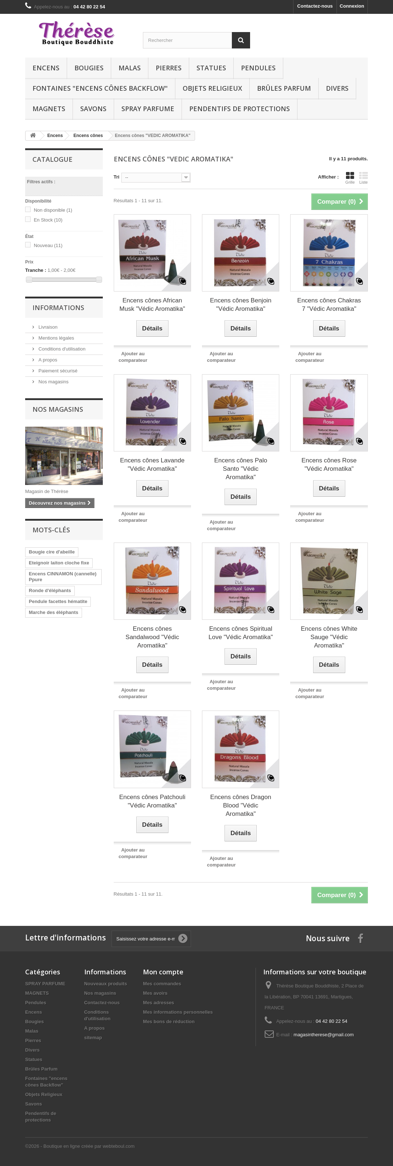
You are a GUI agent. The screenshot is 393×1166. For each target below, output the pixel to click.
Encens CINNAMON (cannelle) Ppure (63, 576)
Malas (129, 67)
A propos (47, 360)
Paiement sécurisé (57, 370)
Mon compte (163, 971)
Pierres (169, 67)
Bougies (89, 67)
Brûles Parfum (284, 88)
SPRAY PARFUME (147, 108)
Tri (117, 177)
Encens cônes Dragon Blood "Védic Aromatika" (240, 805)
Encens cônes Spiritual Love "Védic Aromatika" (241, 633)
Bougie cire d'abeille (52, 552)
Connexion (352, 6)
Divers (337, 88)
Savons (93, 108)
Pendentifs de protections (239, 108)
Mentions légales (55, 338)
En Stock (48, 220)
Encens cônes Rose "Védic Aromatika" (329, 464)
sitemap (93, 1037)
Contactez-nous (315, 6)
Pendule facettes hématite (58, 601)
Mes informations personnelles (178, 1012)
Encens (45, 67)
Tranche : (35, 270)
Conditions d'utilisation (61, 349)
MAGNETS (48, 108)
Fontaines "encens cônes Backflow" (100, 88)
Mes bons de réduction (169, 1021)
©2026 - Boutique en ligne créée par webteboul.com (80, 1146)
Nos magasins (53, 381)
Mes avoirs (155, 993)
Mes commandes (162, 983)
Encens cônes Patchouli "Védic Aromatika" (152, 801)
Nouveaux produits (105, 983)
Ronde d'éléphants (50, 590)
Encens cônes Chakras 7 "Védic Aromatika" (329, 304)
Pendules (258, 67)
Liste (363, 177)
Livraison (47, 327)
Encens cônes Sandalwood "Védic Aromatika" (152, 637)
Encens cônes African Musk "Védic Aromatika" (152, 304)
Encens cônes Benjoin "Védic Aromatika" (240, 304)
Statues (211, 67)
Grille (350, 177)
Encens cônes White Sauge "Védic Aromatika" (329, 637)
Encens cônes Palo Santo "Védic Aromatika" (240, 469)
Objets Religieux (212, 88)
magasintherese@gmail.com (323, 1034)
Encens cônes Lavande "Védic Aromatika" (152, 464)
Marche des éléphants (53, 612)
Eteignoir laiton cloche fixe (59, 563)
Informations (58, 307)
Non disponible (53, 210)
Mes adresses (158, 1002)
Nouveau (48, 245)
